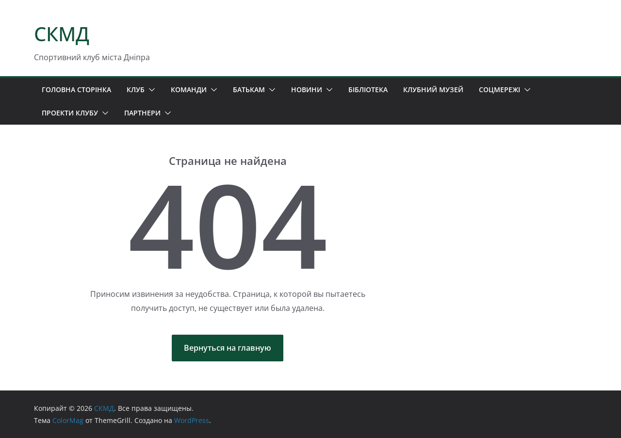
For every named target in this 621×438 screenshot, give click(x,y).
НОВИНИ (306, 89)
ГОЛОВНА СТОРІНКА (76, 89)
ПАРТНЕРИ (142, 112)
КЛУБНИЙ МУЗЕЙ (433, 89)
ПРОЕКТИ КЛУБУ (70, 112)
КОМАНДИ (189, 89)
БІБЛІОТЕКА (368, 89)
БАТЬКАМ (249, 89)
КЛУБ (136, 89)
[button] (150, 90)
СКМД (61, 33)
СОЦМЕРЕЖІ (499, 89)
